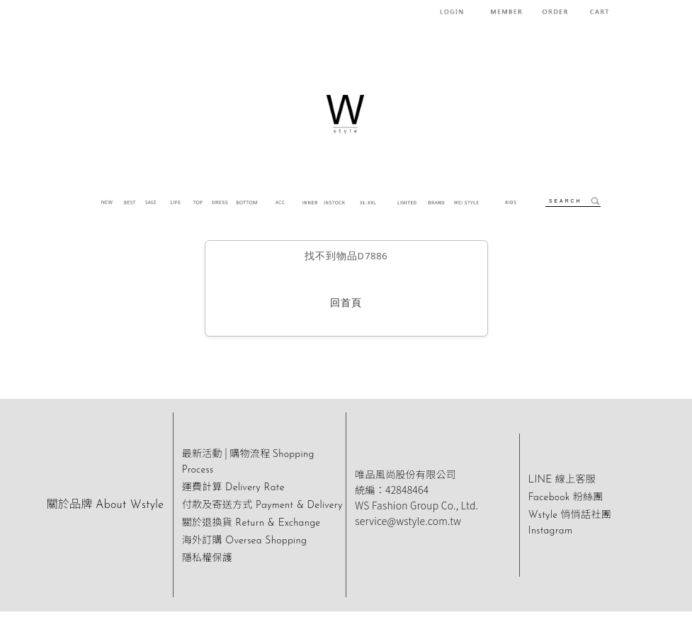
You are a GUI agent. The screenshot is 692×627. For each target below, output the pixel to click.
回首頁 (346, 304)
